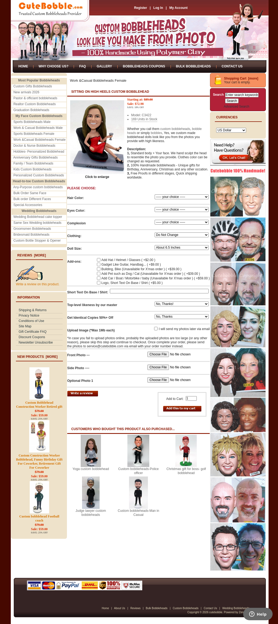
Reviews (135, 608)
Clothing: (74, 236)
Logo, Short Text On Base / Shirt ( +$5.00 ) (132, 283)
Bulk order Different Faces (32, 199)
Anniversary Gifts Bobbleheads (35, 157)
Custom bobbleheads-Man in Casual (138, 513)
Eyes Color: (76, 210)
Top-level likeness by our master (92, 305)
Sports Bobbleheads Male (31, 122)
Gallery (104, 66)
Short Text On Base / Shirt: (87, 292)
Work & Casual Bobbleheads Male (38, 128)
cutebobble (215, 612)
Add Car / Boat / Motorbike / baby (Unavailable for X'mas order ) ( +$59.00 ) (155, 278)
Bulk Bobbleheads (193, 66)
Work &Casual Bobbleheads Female (39, 140)
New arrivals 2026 (26, 92)
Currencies (227, 117)
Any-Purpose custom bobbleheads (38, 187)
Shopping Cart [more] (241, 78)
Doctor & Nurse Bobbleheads (34, 146)
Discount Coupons (32, 337)
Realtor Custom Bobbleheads (34, 104)
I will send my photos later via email (184, 329)
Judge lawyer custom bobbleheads (91, 513)
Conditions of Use (31, 321)
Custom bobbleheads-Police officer (138, 471)
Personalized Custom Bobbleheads (38, 175)
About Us (119, 608)
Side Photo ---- (78, 368)
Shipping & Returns (32, 310)
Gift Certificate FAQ (32, 332)
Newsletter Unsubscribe (36, 342)
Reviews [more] (31, 255)
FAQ (82, 66)
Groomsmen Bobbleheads (32, 229)
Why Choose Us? (53, 66)
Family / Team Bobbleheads (33, 163)
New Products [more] (37, 357)
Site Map (25, 326)
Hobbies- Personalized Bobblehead (38, 151)
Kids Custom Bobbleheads (32, 169)
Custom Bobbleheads (186, 608)
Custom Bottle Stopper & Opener (37, 240)
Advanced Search (236, 106)
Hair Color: (75, 198)
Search (218, 95)
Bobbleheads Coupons (144, 66)
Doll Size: (74, 249)
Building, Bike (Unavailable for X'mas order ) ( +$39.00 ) (141, 269)
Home (23, 66)
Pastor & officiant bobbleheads (35, 98)
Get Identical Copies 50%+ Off (90, 318)
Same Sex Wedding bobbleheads (37, 223)
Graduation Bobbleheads (31, 110)
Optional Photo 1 (80, 381)
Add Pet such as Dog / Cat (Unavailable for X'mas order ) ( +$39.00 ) (150, 274)
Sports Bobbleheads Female (33, 134)
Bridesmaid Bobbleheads (31, 234)
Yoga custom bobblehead (91, 469)
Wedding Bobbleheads (235, 608)
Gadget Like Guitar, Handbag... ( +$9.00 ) (131, 264)
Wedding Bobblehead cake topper (37, 217)
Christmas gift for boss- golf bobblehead (186, 471)
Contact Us (232, 66)
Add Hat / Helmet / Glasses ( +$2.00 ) (128, 260)
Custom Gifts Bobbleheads (32, 86)
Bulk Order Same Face (29, 193)
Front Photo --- (78, 355)
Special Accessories (27, 205)
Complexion (76, 223)
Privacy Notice (29, 315)
